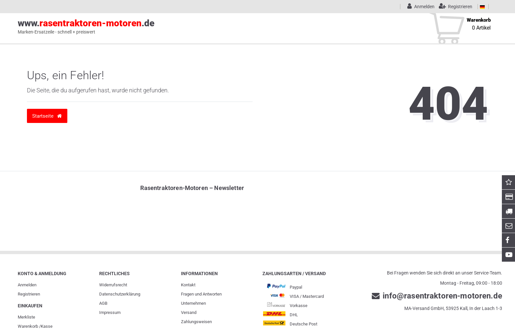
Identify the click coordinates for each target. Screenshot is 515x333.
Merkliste (26, 317)
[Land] (482, 6)
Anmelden (27, 284)
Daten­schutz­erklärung (119, 294)
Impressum (110, 312)
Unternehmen (193, 303)
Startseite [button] (47, 115)
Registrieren (29, 294)
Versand (188, 312)
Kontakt (188, 284)
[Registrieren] (454, 6)
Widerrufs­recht (113, 284)
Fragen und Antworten (201, 294)
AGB (103, 303)
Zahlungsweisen (196, 321)
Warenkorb (28, 326)
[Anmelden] (420, 6)
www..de (86, 27)
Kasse (47, 326)
